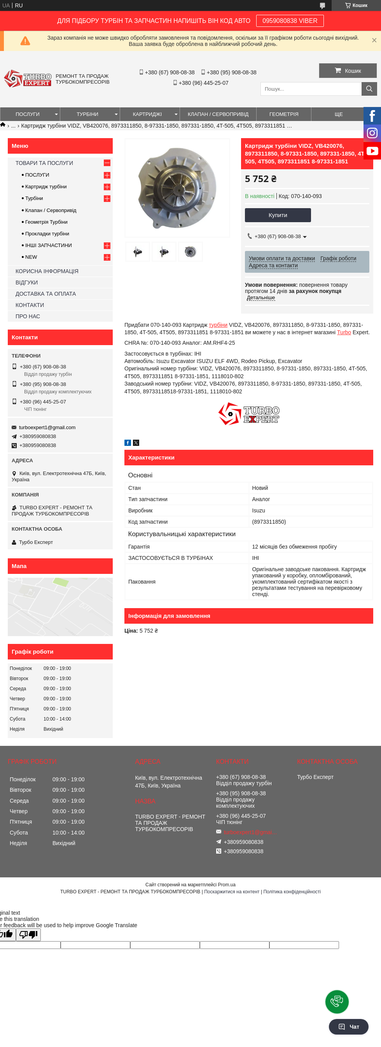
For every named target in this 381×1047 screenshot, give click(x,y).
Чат (348, 1026)
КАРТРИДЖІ (147, 114)
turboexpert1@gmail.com (47, 427)
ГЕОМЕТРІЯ (284, 114)
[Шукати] (369, 89)
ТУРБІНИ (87, 114)
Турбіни (34, 198)
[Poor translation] (28, 934)
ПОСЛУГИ (28, 114)
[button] (337, 1002)
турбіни (218, 325)
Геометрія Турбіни (46, 222)
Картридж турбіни (46, 186)
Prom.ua (227, 884)
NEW (31, 257)
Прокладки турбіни (47, 234)
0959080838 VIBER (289, 21)
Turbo (344, 332)
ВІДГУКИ (27, 282)
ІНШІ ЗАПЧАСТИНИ (48, 245)
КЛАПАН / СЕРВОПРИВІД (218, 114)
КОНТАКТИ (30, 305)
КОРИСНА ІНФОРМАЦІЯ (47, 271)
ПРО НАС (28, 316)
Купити (278, 215)
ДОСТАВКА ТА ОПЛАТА (46, 294)
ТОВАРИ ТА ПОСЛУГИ (44, 163)
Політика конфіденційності (292, 891)
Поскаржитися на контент (231, 891)
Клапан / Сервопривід (50, 210)
